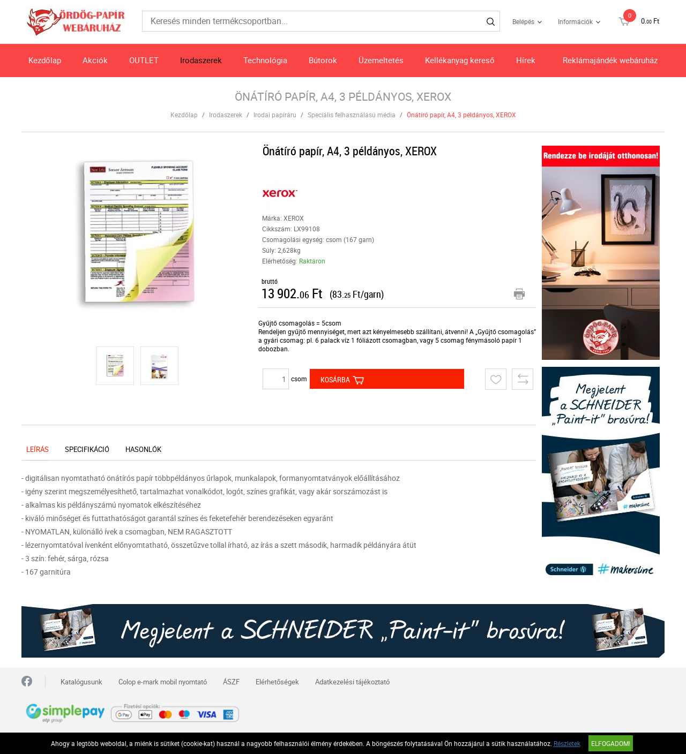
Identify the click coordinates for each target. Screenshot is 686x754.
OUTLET (144, 60)
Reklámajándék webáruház (610, 60)
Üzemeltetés (381, 60)
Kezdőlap (44, 60)
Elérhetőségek (277, 682)
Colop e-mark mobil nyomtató (162, 682)
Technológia (265, 60)
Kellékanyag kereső (460, 60)
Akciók (95, 60)
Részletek (567, 743)
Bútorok (323, 60)
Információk (575, 21)
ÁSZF (231, 682)
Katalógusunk (81, 682)
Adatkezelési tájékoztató (352, 682)
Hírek (525, 60)
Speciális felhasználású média (352, 114)
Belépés (523, 21)
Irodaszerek (201, 60)
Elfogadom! (610, 743)
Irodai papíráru (274, 114)
